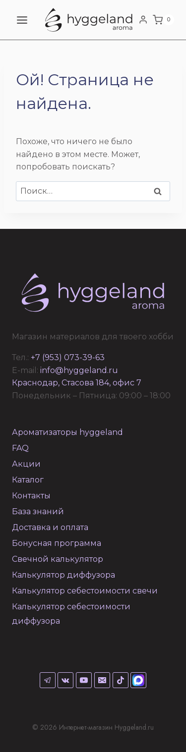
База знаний (38, 511)
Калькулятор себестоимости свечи (85, 590)
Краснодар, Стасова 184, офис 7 (76, 382)
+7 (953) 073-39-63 (68, 357)
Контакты (31, 495)
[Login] (143, 19)
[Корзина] (163, 19)
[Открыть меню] (22, 20)
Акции (26, 464)
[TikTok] (120, 680)
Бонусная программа (56, 543)
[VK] (65, 680)
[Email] (102, 680)
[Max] (138, 680)
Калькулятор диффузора (63, 575)
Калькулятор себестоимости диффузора (71, 614)
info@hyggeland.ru (79, 370)
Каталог (28, 479)
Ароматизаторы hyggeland (67, 432)
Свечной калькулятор (57, 559)
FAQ (20, 448)
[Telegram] (48, 680)
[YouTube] (84, 680)
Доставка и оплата (50, 527)
